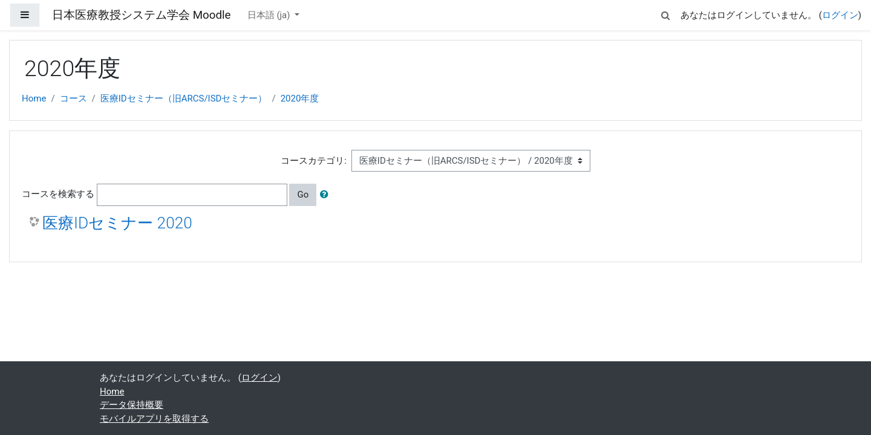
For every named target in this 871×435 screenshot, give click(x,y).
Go (302, 194)
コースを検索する (58, 193)
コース (73, 98)
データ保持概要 (131, 404)
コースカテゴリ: (314, 160)
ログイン (840, 15)
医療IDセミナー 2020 (117, 223)
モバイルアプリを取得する (154, 418)
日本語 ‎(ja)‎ (270, 15)
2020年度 (300, 98)
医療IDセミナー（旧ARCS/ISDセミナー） (183, 98)
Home (34, 98)
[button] (666, 13)
